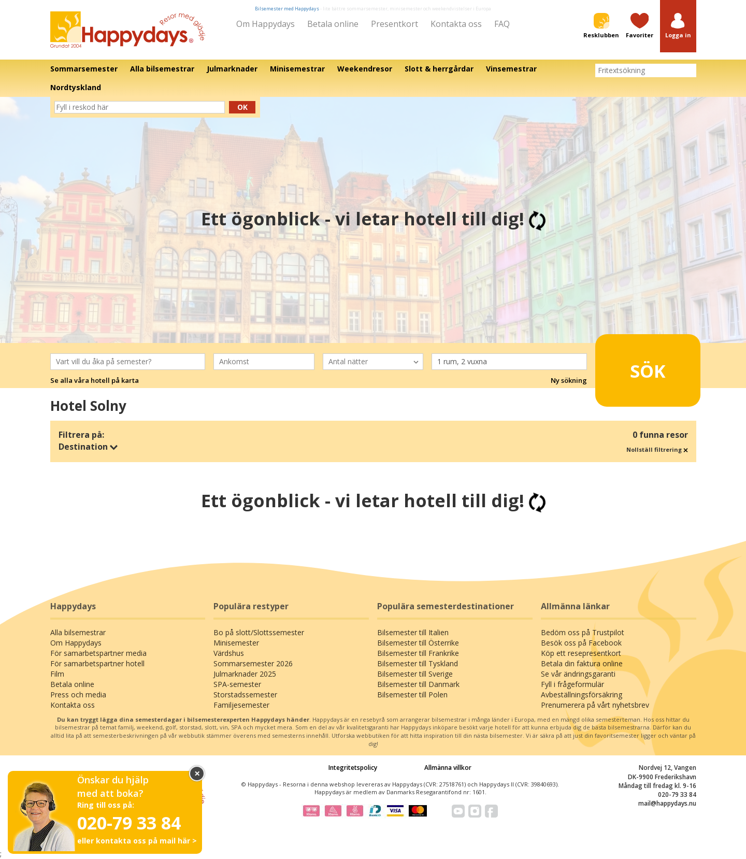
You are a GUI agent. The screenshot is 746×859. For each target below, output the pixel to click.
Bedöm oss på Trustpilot (582, 632)
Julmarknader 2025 (244, 674)
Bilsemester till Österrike (418, 643)
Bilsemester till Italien (413, 632)
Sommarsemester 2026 (253, 663)
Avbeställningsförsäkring (581, 694)
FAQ (502, 24)
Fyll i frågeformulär (572, 684)
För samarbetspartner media (98, 653)
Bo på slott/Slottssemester (258, 632)
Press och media (78, 694)
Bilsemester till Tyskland (417, 663)
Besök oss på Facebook (581, 643)
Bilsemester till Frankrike (418, 653)
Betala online (332, 24)
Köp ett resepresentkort (581, 653)
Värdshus (228, 653)
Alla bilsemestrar (78, 632)
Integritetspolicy (352, 767)
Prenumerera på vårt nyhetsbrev (595, 705)
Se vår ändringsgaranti (578, 674)
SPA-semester (237, 684)
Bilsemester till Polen (412, 694)
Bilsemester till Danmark (418, 684)
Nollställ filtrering (657, 449)
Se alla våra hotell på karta (94, 380)
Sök (632, 366)
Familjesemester (241, 705)
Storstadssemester (245, 694)
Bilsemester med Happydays (287, 8)
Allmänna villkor (447, 767)
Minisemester (236, 643)
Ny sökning (569, 380)
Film (57, 674)
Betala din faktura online (582, 663)
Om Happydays (265, 24)
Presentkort (394, 24)
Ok (242, 107)
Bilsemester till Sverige (415, 674)
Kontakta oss (456, 24)
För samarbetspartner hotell (97, 663)
